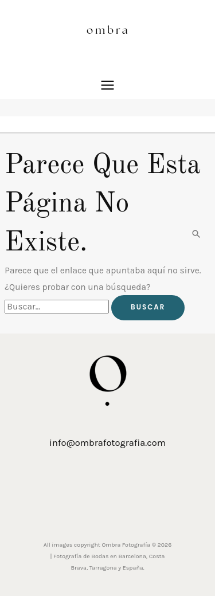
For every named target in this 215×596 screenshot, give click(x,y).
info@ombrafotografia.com (107, 442)
